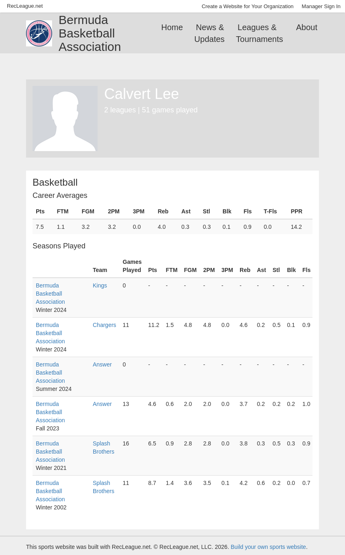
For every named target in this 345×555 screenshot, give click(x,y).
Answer (102, 364)
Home (172, 27)
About (306, 27)
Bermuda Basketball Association (50, 293)
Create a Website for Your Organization (248, 6)
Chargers (104, 325)
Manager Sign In (321, 6)
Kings (100, 285)
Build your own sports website (268, 547)
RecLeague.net (25, 6)
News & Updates (209, 33)
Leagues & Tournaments (259, 33)
